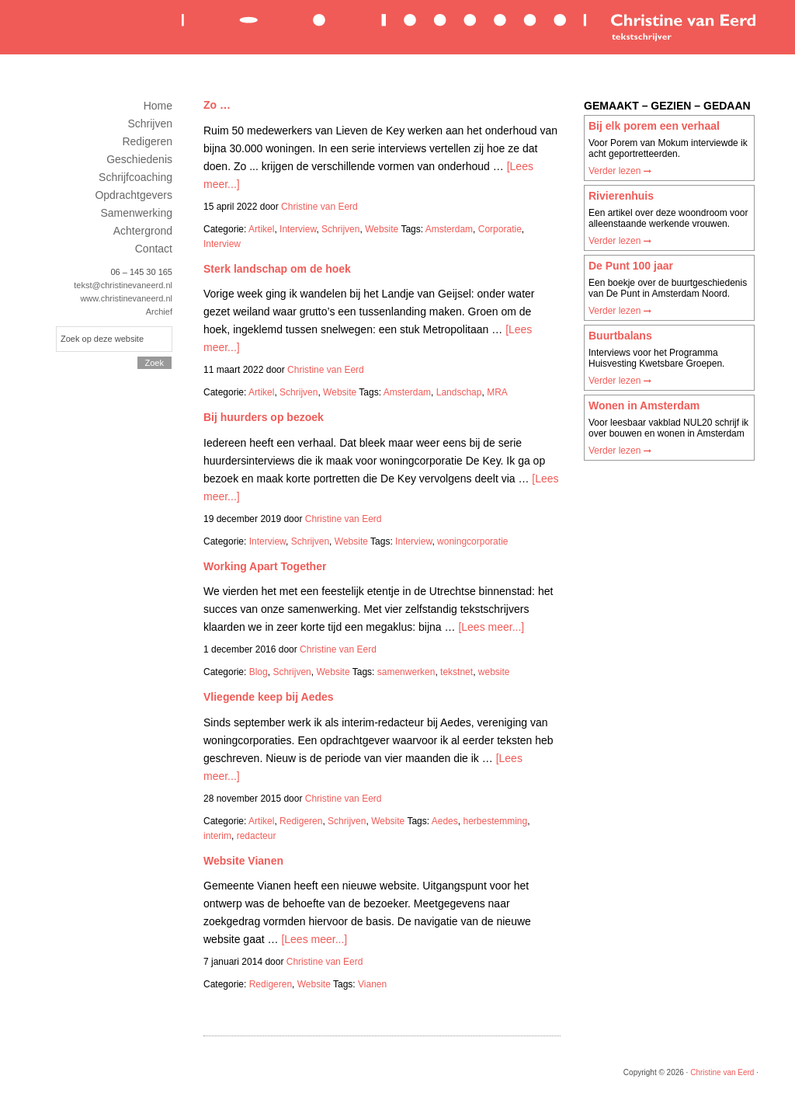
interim (217, 835)
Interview (297, 229)
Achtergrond (142, 231)
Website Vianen (243, 861)
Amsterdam (449, 229)
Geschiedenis (139, 159)
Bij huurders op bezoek (263, 417)
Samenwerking (136, 213)
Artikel (261, 229)
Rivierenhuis (621, 196)
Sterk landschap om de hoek (277, 269)
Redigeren (300, 821)
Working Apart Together (264, 566)
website (494, 672)
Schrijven (340, 229)
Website (381, 229)
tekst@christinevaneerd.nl (123, 285)
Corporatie (500, 229)
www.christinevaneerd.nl (126, 298)
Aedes (445, 821)
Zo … (217, 105)
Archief (159, 311)
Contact (153, 248)
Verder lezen (619, 170)
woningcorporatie (472, 541)
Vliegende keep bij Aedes (268, 697)
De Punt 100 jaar (630, 265)
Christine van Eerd (467, 26)
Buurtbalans (620, 335)
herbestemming (495, 821)
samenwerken (406, 672)
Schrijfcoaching (135, 177)
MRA (497, 392)
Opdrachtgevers (133, 195)
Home (158, 105)
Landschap (459, 392)
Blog (258, 672)
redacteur (256, 835)
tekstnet (456, 672)
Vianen (372, 984)
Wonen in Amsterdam (644, 405)
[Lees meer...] (491, 627)
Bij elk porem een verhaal (654, 126)
